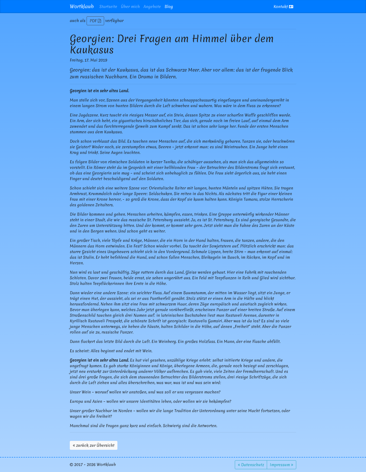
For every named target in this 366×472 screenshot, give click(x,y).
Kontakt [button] (283, 6)
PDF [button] (95, 20)
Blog (169, 6)
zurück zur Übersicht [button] (93, 445)
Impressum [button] (281, 464)
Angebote (152, 6)
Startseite (108, 6)
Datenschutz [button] (251, 464)
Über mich (130, 6)
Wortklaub (82, 6)
